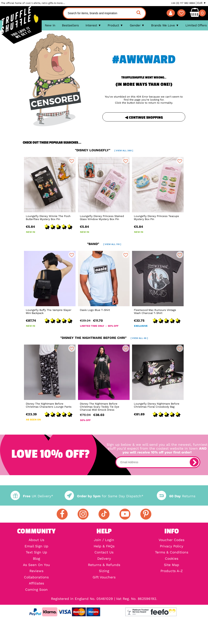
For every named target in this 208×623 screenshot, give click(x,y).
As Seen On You (36, 565)
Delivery (104, 559)
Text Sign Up (36, 552)
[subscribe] (194, 462)
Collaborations (36, 577)
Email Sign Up (36, 546)
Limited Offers (196, 25)
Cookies (171, 559)
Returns (176, 496)
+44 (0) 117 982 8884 (183, 3)
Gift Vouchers (104, 577)
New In (50, 25)
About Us (36, 540)
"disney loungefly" (104, 150)
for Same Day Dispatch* (104, 496)
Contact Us (104, 552)
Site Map (171, 565)
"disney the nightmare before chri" (104, 338)
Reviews (36, 571)
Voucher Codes (171, 540)
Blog (36, 559)
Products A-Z (171, 571)
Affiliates (36, 583)
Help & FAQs (104, 546)
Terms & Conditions (171, 552)
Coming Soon (36, 590)
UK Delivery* (32, 496)
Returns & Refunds (104, 565)
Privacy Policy (171, 546)
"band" (104, 244)
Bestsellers (70, 25)
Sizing (104, 571)
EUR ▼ (201, 3)
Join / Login (104, 540)
